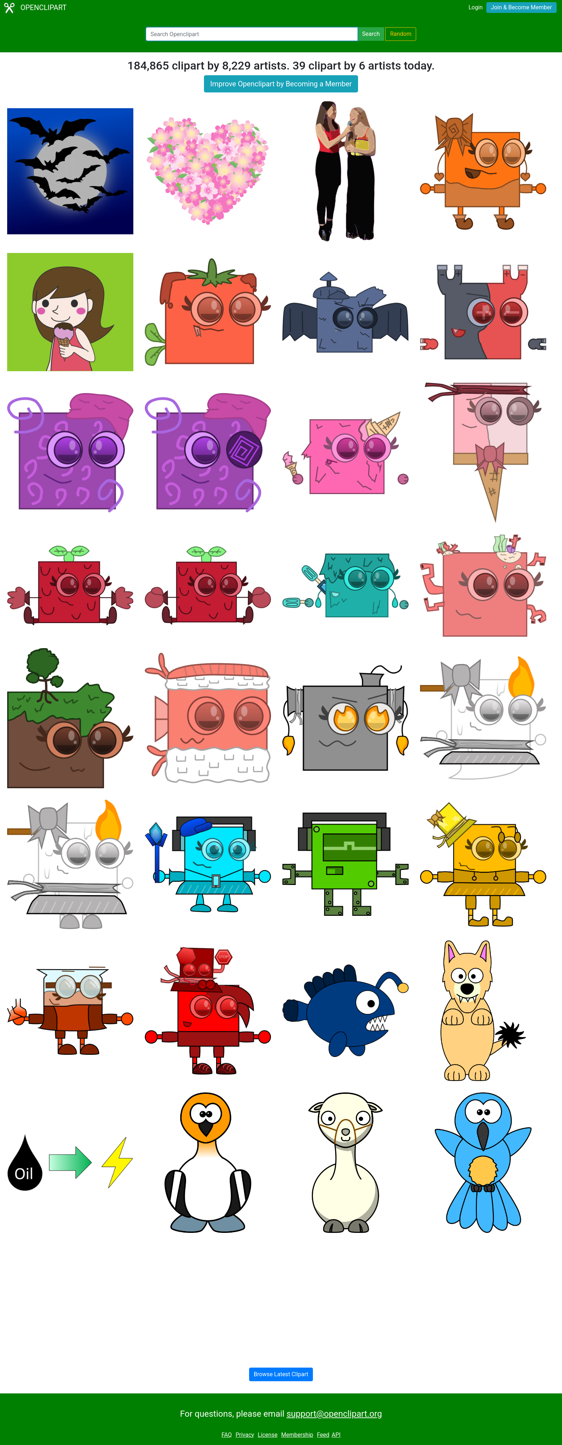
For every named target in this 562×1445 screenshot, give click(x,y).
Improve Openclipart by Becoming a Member (281, 84)
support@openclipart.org (334, 1414)
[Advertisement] (281, 1294)
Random (400, 33)
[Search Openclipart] (252, 34)
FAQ (227, 1434)
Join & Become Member (521, 7)
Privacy (244, 1434)
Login (475, 7)
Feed (323, 1434)
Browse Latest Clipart (281, 1374)
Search (371, 33)
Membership (297, 1434)
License (267, 1434)
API (336, 1434)
